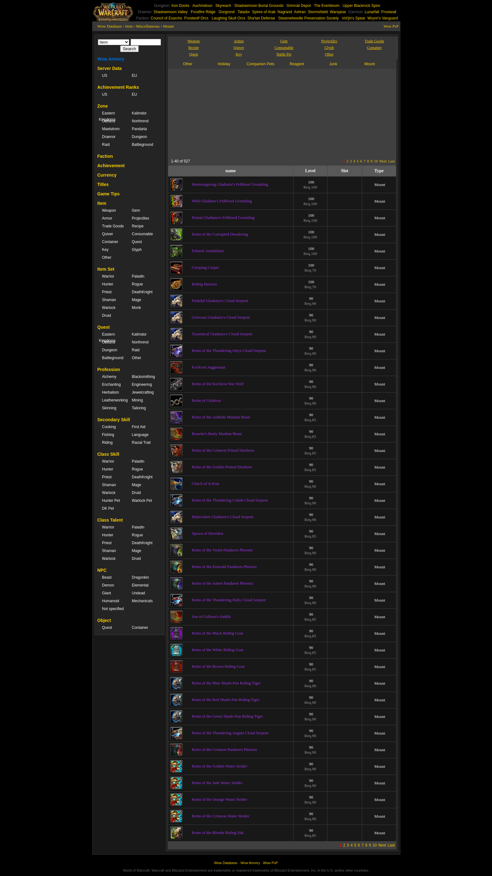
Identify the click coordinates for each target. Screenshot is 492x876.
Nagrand (285, 12)
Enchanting (111, 384)
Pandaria (139, 129)
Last (391, 161)
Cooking (109, 427)
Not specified (113, 609)
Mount (168, 26)
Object (104, 620)
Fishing (108, 435)
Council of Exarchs (166, 18)
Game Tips (108, 193)
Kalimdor (139, 113)
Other (106, 257)
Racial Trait (141, 442)
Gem (136, 210)
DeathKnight (142, 292)
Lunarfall (372, 12)
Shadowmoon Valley (170, 12)
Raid (106, 144)
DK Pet (108, 508)
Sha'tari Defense (261, 18)
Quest (137, 242)
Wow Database (109, 26)
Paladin (138, 276)
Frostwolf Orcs (196, 18)
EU (134, 75)
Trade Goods (113, 226)
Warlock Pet (142, 500)
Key (105, 249)
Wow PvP (391, 26)
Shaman (109, 300)
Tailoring (139, 408)
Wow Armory (110, 58)
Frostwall (388, 12)
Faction (105, 156)
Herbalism (110, 392)
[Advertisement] (228, 113)
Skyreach (223, 5)
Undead (138, 593)
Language (140, 435)
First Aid (138, 427)
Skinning (109, 408)
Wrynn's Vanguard (382, 18)
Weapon (109, 210)
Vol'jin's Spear (354, 18)
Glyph (137, 249)
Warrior (108, 276)
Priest (107, 292)
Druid (106, 315)
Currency (106, 175)
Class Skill (108, 454)
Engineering (142, 384)
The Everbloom (327, 5)
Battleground (142, 144)
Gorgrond (227, 12)
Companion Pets (261, 64)
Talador (244, 12)
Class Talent (110, 520)
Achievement (111, 165)
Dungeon (139, 137)
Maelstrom (111, 129)
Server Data (109, 68)
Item (129, 26)
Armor (107, 218)
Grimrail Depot (298, 5)
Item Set (105, 269)
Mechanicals (142, 601)
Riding (107, 442)
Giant (106, 593)
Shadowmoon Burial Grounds (259, 5)
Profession (108, 369)
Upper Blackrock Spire (361, 5)
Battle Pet (284, 54)
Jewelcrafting (143, 392)
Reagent (297, 64)
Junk (333, 64)
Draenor (108, 137)
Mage (136, 300)
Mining (137, 400)
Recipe (137, 226)
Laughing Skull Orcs (228, 18)
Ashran (300, 12)
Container (110, 242)
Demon (108, 585)
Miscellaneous (148, 26)
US (104, 75)
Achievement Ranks (118, 87)
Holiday (224, 64)
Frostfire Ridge (203, 12)
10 (376, 161)
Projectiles (140, 218)
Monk (136, 307)
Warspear (338, 12)
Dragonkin (140, 577)
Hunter (107, 284)
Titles (103, 184)
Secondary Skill (113, 419)
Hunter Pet (111, 500)
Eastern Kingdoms (107, 116)
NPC (102, 570)
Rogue (137, 284)
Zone (102, 106)
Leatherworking (114, 400)
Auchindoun (202, 5)
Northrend (140, 121)
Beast (107, 577)
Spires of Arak (263, 12)
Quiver (107, 234)
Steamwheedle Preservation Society (308, 18)
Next (383, 161)
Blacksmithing (143, 376)
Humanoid (110, 601)
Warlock (108, 307)
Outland (108, 121)
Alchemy (109, 376)
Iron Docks (180, 5)
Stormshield (318, 12)
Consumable (142, 234)
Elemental (140, 585)
